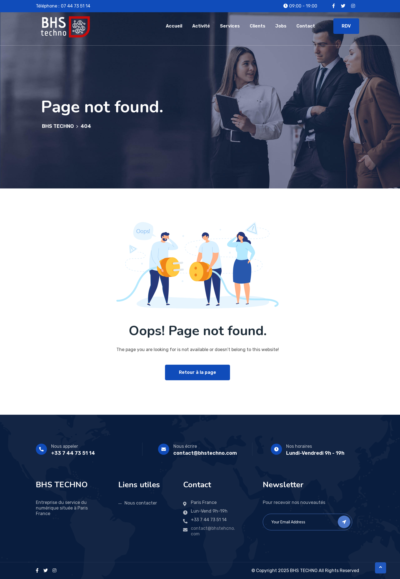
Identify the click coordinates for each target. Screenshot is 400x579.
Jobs (280, 26)
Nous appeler (64, 446)
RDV (346, 26)
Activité (201, 26)
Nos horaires (299, 446)
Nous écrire (185, 446)
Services (230, 26)
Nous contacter (140, 503)
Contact (305, 26)
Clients (257, 26)
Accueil (174, 26)
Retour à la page (197, 372)
